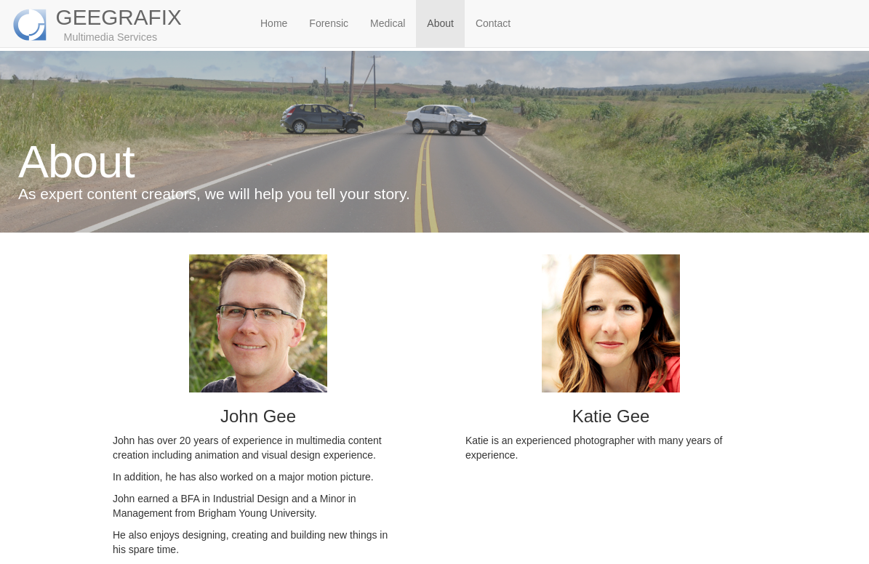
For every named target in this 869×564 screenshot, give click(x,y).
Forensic (328, 23)
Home (273, 23)
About (440, 23)
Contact (493, 23)
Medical (387, 23)
